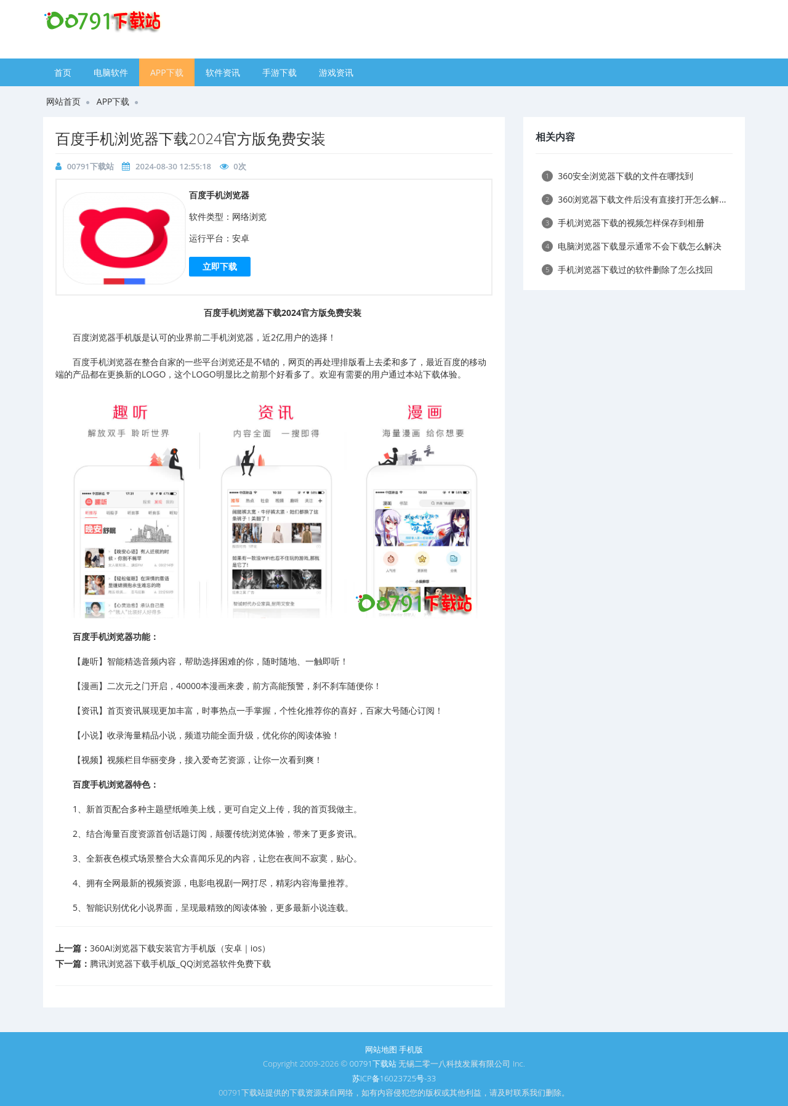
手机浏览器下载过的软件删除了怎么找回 (627, 269)
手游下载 (279, 72)
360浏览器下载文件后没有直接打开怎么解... (634, 199)
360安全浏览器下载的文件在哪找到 (617, 176)
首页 (62, 72)
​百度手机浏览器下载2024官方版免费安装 (190, 138)
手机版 (411, 1049)
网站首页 (63, 101)
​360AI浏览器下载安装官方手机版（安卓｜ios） (180, 948)
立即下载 (220, 266)
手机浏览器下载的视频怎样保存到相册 (623, 222)
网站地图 (381, 1049)
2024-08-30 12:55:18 (173, 166)
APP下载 (166, 72)
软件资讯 (223, 72)
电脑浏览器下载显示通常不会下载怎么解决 (632, 246)
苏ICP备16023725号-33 (394, 1078)
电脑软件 (111, 72)
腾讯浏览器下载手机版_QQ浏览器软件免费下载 (180, 963)
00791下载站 (90, 166)
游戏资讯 (336, 72)
